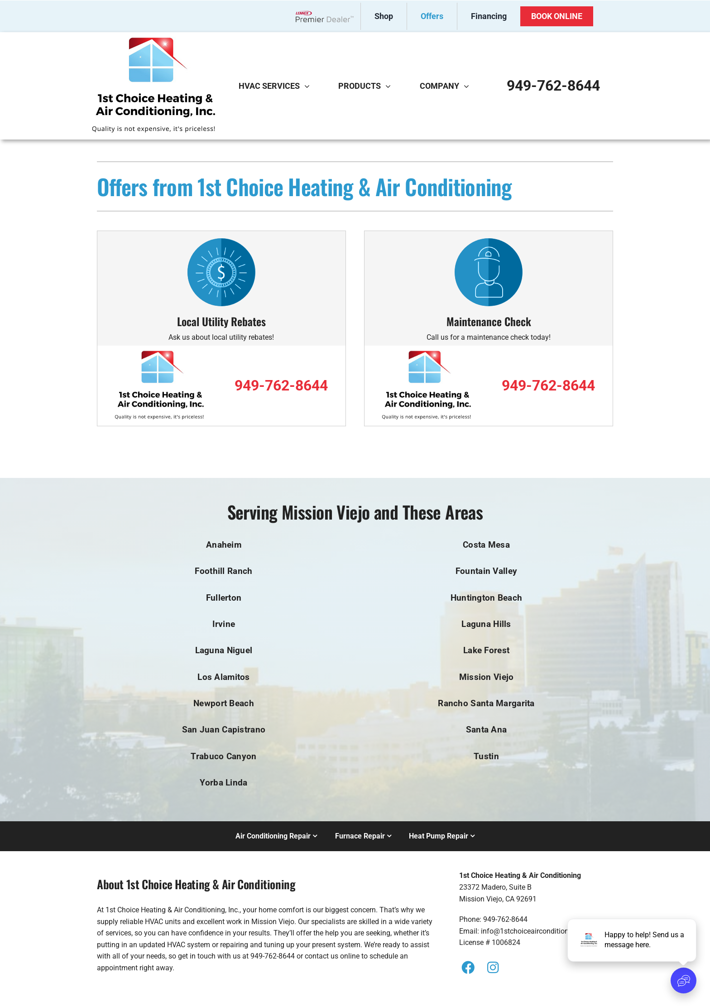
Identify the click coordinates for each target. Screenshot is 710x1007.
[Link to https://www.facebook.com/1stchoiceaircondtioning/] (468, 968)
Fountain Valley (486, 571)
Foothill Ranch (223, 571)
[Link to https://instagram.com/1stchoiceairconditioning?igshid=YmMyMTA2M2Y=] (493, 968)
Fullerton (224, 598)
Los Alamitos (223, 677)
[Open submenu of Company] (469, 86)
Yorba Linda (223, 782)
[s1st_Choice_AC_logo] (153, 40)
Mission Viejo (486, 677)
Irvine (223, 624)
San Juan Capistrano (223, 729)
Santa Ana (486, 729)
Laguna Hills (486, 624)
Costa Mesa (486, 545)
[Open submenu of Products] (390, 86)
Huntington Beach (487, 598)
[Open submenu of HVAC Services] (309, 86)
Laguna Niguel (224, 650)
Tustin (486, 756)
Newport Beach (223, 703)
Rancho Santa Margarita (486, 703)
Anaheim (223, 545)
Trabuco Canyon (223, 756)
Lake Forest (486, 650)
